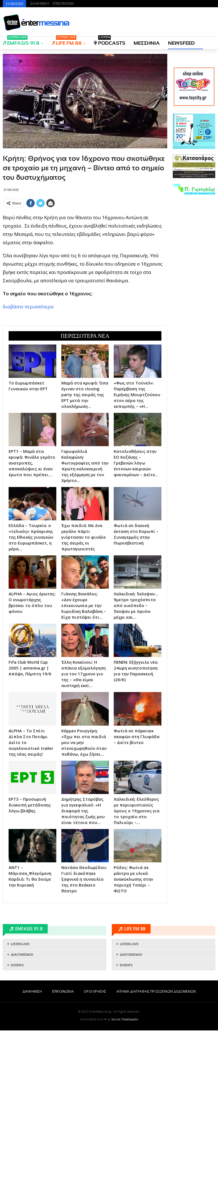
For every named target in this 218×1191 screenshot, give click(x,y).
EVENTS (17, 965)
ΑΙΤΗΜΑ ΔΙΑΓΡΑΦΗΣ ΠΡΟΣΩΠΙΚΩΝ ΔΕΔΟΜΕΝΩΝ (156, 991)
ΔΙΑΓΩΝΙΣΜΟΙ (22, 955)
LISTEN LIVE (20, 944)
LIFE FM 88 (67, 41)
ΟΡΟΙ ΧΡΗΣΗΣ (95, 991)
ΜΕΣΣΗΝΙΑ (147, 43)
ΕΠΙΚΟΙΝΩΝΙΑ (63, 3)
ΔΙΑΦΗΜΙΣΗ (39, 3)
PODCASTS (109, 41)
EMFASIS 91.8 (21, 41)
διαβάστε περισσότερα (28, 306)
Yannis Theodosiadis (124, 1019)
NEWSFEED (181, 43)
